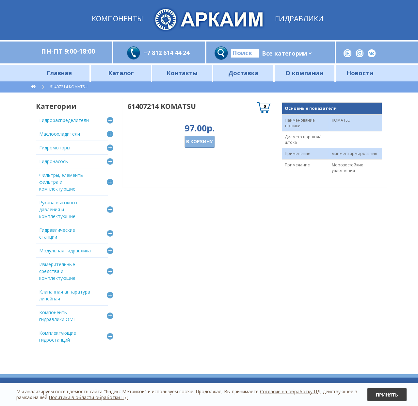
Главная (59, 73)
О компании (304, 73)
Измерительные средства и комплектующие (57, 271)
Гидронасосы (54, 161)
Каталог (121, 73)
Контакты (182, 73)
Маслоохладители (59, 134)
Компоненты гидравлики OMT (57, 315)
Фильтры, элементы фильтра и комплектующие (61, 182)
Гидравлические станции (57, 233)
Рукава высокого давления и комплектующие (58, 209)
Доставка (243, 73)
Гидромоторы (54, 147)
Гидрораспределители (64, 120)
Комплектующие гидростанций (57, 336)
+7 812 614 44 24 (166, 53)
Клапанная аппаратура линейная (64, 295)
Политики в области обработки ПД (88, 397)
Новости (360, 73)
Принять (387, 395)
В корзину (199, 141)
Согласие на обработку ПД (290, 391)
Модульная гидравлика (65, 250)
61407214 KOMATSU (69, 87)
